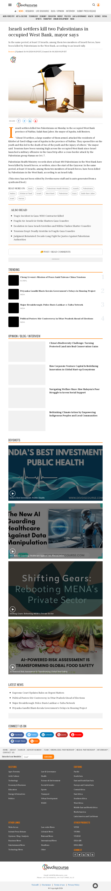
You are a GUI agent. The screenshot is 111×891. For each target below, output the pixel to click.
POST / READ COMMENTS (56, 251)
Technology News (15, 849)
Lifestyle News (47, 832)
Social (104, 16)
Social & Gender (47, 785)
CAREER (21, 749)
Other (43, 849)
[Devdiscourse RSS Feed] (92, 855)
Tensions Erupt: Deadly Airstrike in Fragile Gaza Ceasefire (44, 231)
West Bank (50, 193)
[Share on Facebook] (19, 121)
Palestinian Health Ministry (58, 188)
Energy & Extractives (16, 794)
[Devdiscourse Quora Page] (88, 855)
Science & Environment (50, 781)
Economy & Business (17, 785)
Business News (14, 841)
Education (52, 16)
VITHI (76, 827)
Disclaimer (46, 885)
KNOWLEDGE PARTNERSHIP (63, 749)
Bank (30, 188)
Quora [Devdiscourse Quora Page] (61, 734)
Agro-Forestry (9, 16)
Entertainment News (16, 845)
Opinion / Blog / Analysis (18, 836)
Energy (60, 16)
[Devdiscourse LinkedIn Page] (84, 855)
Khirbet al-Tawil (26, 193)
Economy (43, 16)
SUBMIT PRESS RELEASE (86, 11)
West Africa (78, 803)
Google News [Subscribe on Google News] (18, 741)
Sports (39, 19)
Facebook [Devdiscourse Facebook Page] (16, 734)
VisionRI (35, 885)
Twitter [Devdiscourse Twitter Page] (32, 734)
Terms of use (59, 885)
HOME (5, 749)
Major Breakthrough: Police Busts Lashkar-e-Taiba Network (43, 703)
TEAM (46, 749)
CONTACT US (9, 752)
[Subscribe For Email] (32, 757)
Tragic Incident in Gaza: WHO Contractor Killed (39, 215)
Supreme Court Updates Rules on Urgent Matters (38, 692)
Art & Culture (21, 16)
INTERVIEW (70, 11)
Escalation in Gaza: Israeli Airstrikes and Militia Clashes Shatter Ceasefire (52, 226)
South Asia (78, 776)
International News (49, 841)
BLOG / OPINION (57, 11)
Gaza (74, 193)
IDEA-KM (77, 841)
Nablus (12, 193)
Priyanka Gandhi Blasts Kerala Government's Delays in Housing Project (49, 708)
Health (90, 16)
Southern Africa (80, 798)
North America (80, 812)
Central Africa (79, 789)
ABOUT (13, 749)
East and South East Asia (84, 781)
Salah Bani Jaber (88, 193)
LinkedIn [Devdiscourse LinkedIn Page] (47, 734)
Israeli (39, 193)
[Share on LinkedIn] (30, 121)
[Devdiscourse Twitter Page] (79, 855)
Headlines (45, 845)
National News (47, 836)
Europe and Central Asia (84, 785)
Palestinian (63, 193)
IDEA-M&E (78, 845)
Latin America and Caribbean (86, 816)
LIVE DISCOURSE (42, 11)
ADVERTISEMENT (34, 749)
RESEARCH (30, 11)
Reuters (11, 52)
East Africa (78, 794)
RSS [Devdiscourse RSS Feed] (34, 741)
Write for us (13, 827)
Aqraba (40, 188)
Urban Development (61, 19)
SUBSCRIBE (48, 756)
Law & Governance (80, 16)
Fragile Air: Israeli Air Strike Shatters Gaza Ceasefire (41, 220)
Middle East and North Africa (85, 807)
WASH (72, 19)
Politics (67, 16)
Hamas (21, 198)
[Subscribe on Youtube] (36, 121)
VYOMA (77, 832)
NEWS (21, 11)
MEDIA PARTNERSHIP (86, 749)
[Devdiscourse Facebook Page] (75, 855)
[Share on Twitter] (24, 121)
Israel (12, 198)
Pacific (76, 772)
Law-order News (48, 827)
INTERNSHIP (102, 749)
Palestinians (88, 188)
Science (98, 16)
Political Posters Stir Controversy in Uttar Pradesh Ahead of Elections (48, 697)
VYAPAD (77, 836)
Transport (47, 19)
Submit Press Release (17, 832)
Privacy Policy (73, 885)
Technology (33, 16)
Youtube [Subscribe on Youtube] (76, 734)
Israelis (76, 188)
